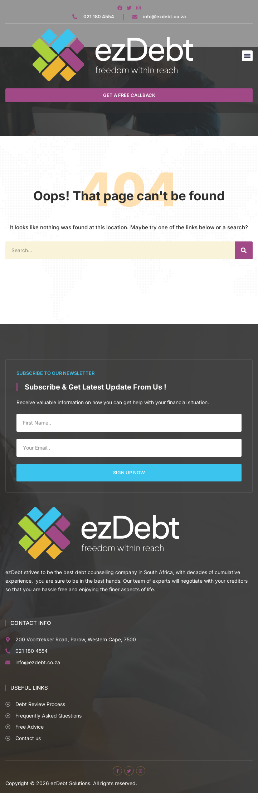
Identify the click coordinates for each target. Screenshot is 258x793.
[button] (247, 55)
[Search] (244, 250)
